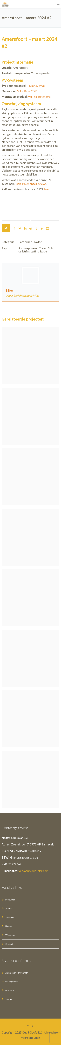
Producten (10, 899)
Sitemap (9, 999)
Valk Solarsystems (39, 96)
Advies (8, 908)
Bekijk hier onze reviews (31, 184)
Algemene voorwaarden (16, 972)
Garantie (9, 990)
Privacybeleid (11, 981)
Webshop (10, 935)
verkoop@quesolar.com (33, 871)
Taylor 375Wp (36, 85)
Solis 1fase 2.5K (27, 91)
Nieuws (8, 926)
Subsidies (9, 917)
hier (46, 189)
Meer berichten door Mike (22, 295)
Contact (9, 944)
